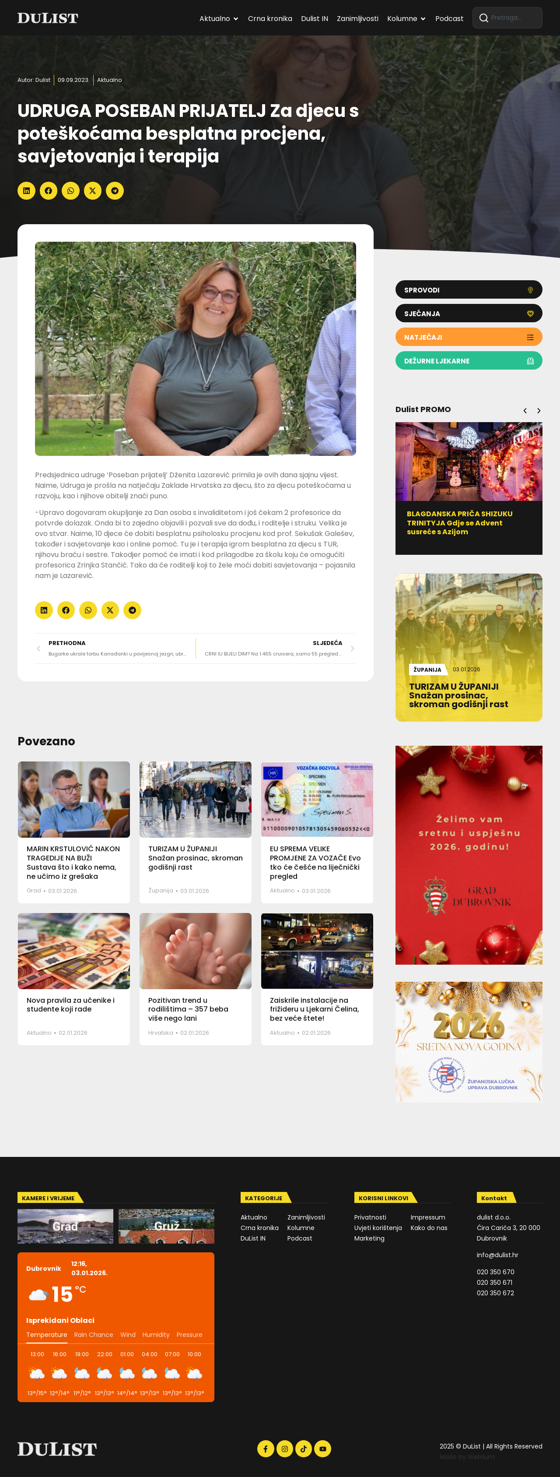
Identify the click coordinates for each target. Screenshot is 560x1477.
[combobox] (507, 17)
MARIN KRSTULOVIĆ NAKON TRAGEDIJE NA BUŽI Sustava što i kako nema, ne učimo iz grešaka (73, 862)
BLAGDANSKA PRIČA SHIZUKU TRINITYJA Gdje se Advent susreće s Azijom (460, 523)
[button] (26, 191)
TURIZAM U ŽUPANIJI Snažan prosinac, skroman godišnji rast (195, 858)
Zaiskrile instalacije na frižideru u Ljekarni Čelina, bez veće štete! (314, 1009)
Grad (34, 890)
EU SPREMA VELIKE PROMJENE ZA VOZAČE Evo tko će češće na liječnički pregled (315, 862)
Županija (160, 890)
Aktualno (109, 80)
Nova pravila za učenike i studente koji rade (71, 1005)
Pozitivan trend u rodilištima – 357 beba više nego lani (188, 1009)
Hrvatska (160, 1033)
